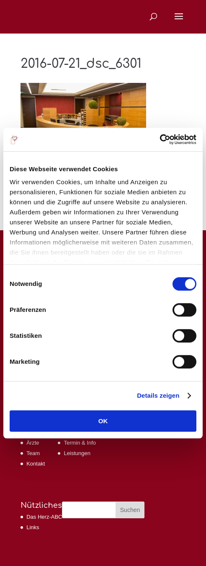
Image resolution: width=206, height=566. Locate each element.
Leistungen (77, 453)
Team (33, 453)
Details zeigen (158, 395)
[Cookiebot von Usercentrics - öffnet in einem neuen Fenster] (159, 139)
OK (103, 420)
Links (32, 527)
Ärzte (32, 443)
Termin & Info (80, 443)
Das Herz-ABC (44, 517)
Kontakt (35, 464)
